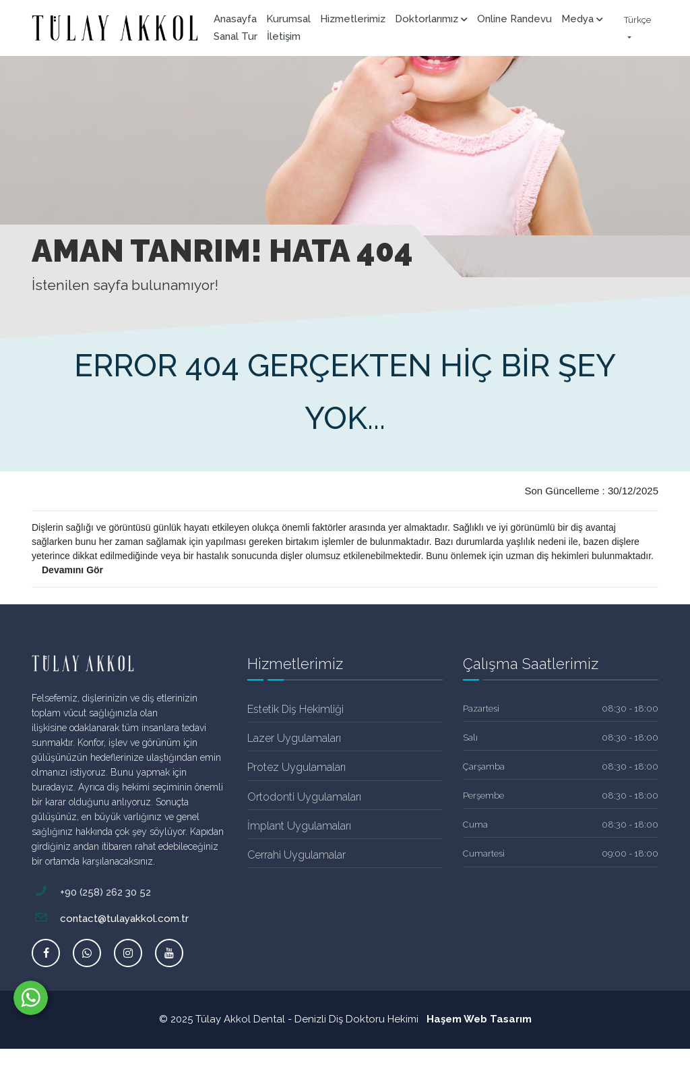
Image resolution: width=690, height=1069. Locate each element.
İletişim (284, 36)
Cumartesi (484, 853)
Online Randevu (514, 19)
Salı (470, 737)
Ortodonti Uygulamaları (304, 796)
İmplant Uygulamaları (299, 825)
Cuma (475, 824)
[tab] (255, 680)
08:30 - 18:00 (630, 708)
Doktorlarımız (431, 19)
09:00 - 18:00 (630, 853)
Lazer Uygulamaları (294, 738)
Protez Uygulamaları (296, 767)
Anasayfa (235, 19)
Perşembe (483, 795)
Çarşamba (484, 766)
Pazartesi (481, 708)
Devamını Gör (72, 570)
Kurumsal (288, 19)
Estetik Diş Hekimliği (295, 709)
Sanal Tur (235, 36)
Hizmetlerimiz (352, 19)
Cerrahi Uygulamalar (296, 854)
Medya (582, 19)
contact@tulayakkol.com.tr (110, 919)
